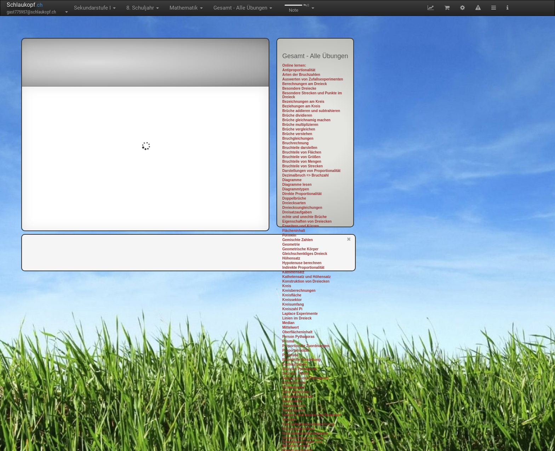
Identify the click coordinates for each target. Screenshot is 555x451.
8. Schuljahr (142, 8)
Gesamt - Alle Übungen (242, 8)
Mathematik (186, 8)
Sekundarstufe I (95, 8)
